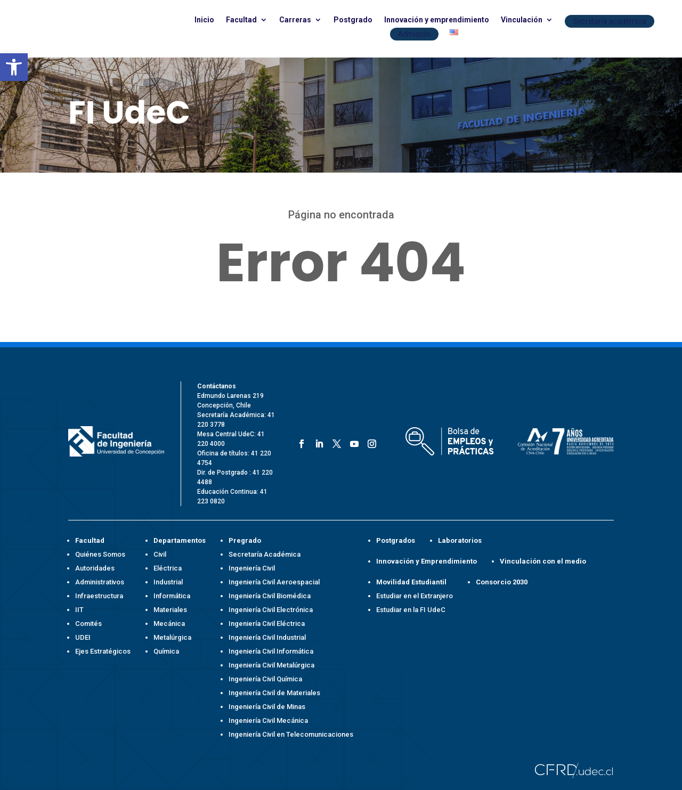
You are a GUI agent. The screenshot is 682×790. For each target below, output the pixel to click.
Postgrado (353, 20)
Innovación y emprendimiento (436, 20)
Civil (159, 554)
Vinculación (521, 20)
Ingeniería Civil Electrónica (271, 610)
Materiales (170, 610)
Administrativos (99, 582)
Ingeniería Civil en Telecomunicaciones (291, 734)
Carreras (295, 20)
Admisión (414, 34)
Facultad (241, 20)
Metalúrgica (172, 637)
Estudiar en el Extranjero (414, 596)
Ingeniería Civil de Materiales (274, 693)
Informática (171, 596)
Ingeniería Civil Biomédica (270, 596)
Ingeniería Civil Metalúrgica (271, 665)
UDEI (83, 637)
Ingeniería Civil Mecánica (268, 720)
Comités (88, 624)
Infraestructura (99, 596)
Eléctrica (167, 568)
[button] (14, 67)
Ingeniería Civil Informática (271, 651)
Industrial (168, 582)
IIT (79, 610)
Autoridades (95, 568)
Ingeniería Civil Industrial (267, 637)
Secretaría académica (609, 21)
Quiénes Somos (100, 554)
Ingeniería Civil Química (265, 679)
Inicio (204, 20)
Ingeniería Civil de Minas (267, 707)
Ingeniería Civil (252, 568)
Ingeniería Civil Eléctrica (267, 624)
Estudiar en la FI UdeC (410, 610)
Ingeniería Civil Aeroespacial (274, 582)
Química (166, 651)
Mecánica (169, 624)
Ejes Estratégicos (103, 651)
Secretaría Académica (265, 554)
